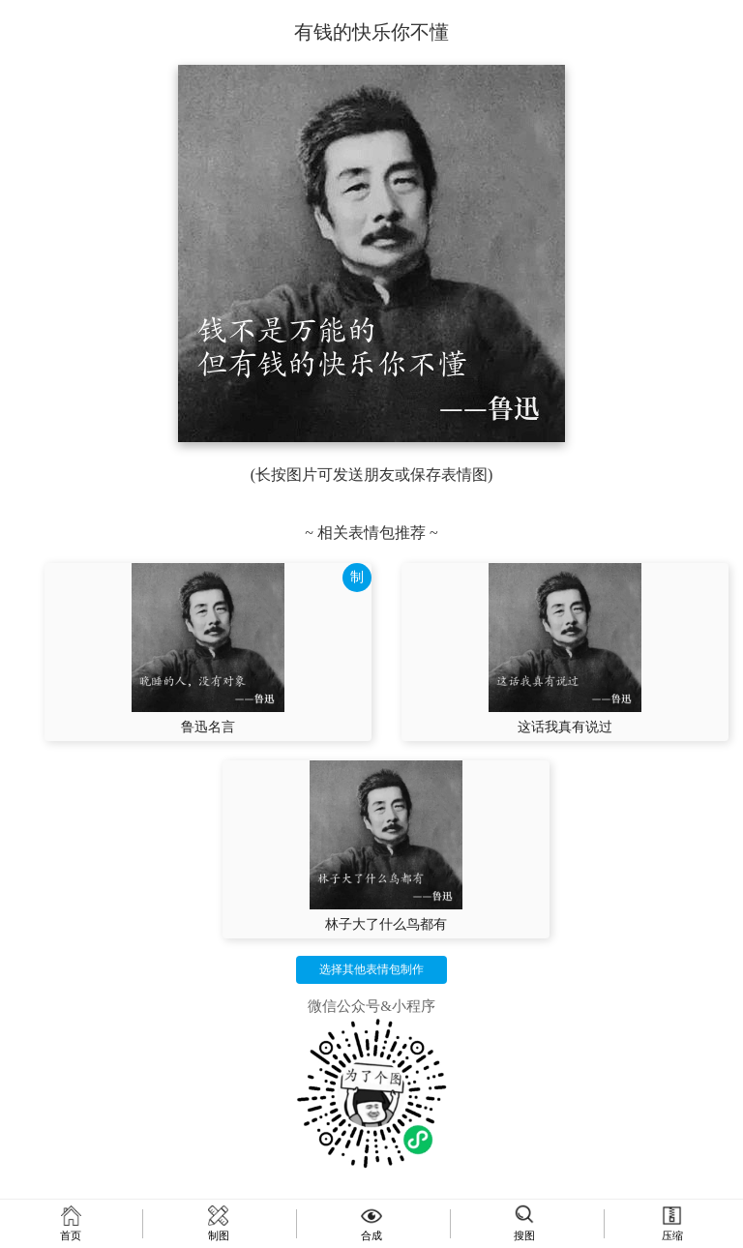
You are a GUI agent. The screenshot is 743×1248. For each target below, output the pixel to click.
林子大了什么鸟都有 (386, 924)
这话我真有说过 (565, 727)
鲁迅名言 (208, 727)
